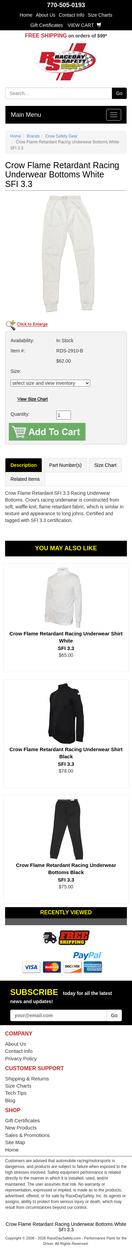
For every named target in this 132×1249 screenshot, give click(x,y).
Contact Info (71, 15)
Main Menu (26, 114)
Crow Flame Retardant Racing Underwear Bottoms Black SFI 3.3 (66, 872)
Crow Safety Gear (61, 136)
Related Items (25, 479)
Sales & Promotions (27, 1135)
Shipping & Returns (27, 1078)
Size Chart (105, 465)
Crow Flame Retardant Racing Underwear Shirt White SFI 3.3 (66, 641)
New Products (21, 1128)
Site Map (15, 1142)
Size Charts (100, 15)
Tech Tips (15, 1093)
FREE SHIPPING (46, 35)
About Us (45, 15)
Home (26, 15)
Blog (10, 1100)
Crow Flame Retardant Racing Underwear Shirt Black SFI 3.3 (66, 756)
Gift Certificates (47, 25)
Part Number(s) (65, 465)
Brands (33, 136)
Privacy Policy (21, 1058)
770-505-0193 (66, 5)
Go (119, 93)
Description (24, 465)
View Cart (84, 25)
